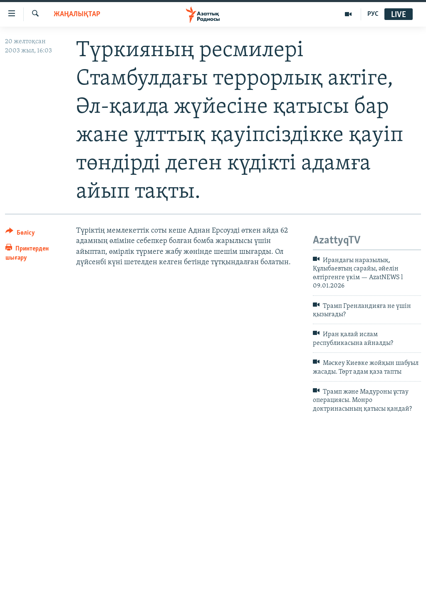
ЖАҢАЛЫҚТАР (77, 14)
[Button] (20, 234)
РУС (373, 14)
